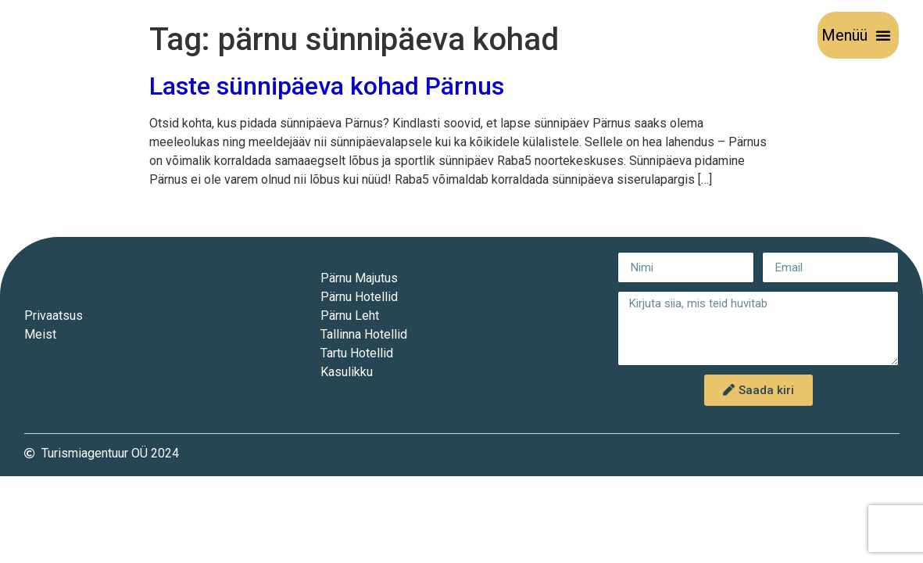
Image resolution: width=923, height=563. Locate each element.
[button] (883, 35)
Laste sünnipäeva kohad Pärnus (326, 86)
